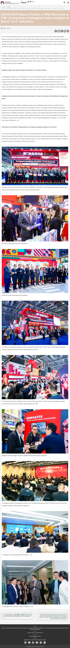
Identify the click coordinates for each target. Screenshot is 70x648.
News (8, 7)
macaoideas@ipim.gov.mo (35, 636)
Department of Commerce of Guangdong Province (35, 639)
